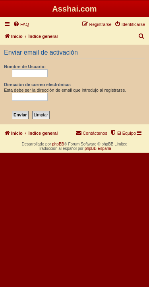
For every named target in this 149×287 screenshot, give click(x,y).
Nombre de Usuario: (25, 66)
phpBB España (98, 148)
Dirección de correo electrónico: (37, 84)
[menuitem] (21, 24)
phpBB (58, 144)
